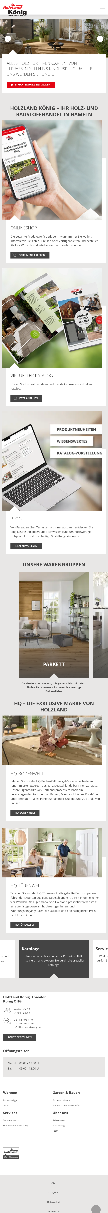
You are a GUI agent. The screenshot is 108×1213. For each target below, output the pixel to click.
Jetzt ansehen (28, 398)
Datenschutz (54, 1201)
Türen (6, 1105)
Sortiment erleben (32, 255)
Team (55, 1130)
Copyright (54, 1192)
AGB (54, 1182)
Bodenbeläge (10, 1100)
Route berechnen (19, 1037)
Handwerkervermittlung (15, 1125)
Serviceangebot (11, 1120)
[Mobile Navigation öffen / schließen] (102, 7)
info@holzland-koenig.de (27, 1027)
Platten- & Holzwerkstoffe (66, 1105)
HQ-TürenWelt (24, 925)
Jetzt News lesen (26, 546)
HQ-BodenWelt (25, 812)
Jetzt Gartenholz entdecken (30, 84)
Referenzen (59, 1120)
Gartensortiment (61, 1100)
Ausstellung (59, 1125)
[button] (100, 39)
